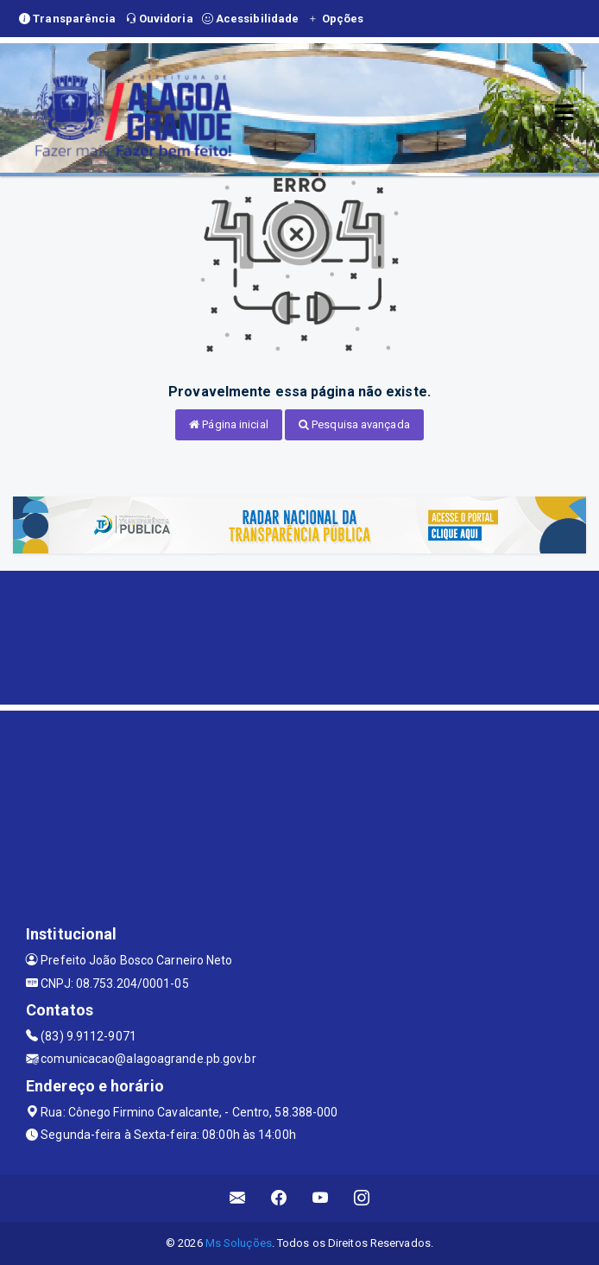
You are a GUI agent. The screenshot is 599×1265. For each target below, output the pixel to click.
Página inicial (228, 424)
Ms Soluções (238, 1243)
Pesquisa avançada (354, 424)
